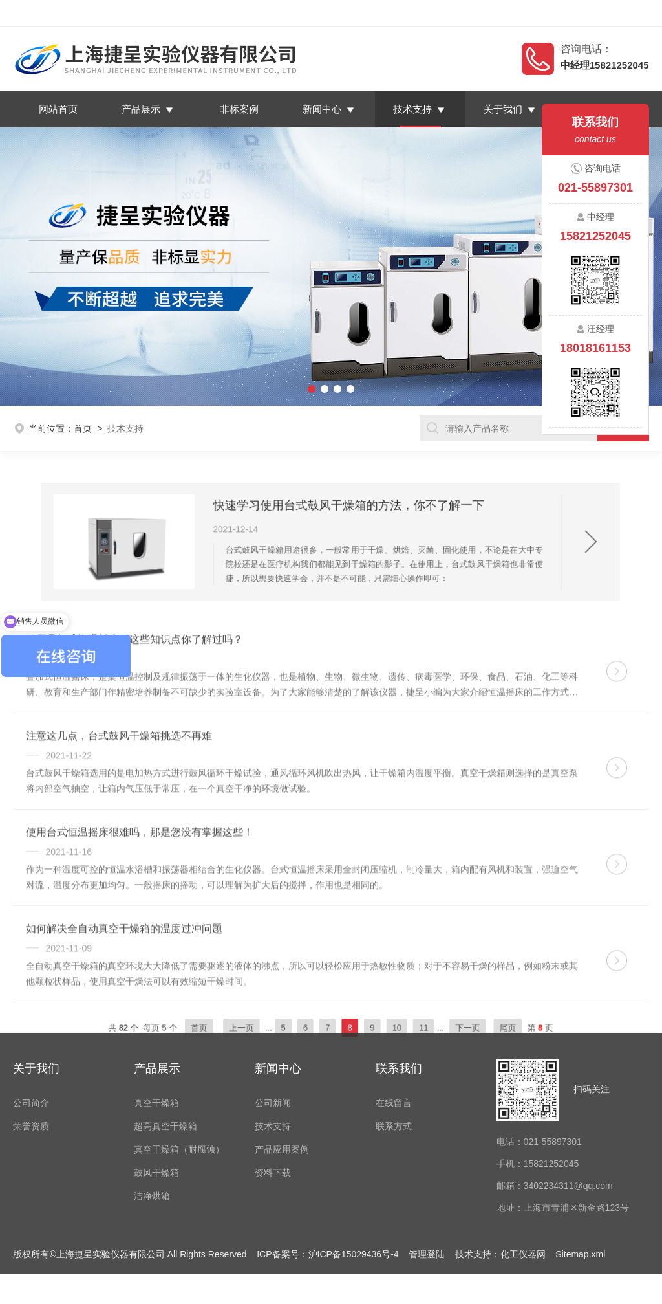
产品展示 (141, 109)
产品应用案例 (282, 1054)
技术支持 (413, 109)
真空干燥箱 (156, 1007)
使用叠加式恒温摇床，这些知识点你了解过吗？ (134, 672)
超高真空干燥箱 (165, 1031)
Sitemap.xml (580, 1159)
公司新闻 (273, 1007)
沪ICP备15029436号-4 (353, 1159)
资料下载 (273, 1077)
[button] (50, 266)
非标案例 (239, 109)
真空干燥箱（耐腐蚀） (179, 1054)
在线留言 (575, 13)
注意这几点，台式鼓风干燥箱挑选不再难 (119, 768)
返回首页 (525, 13)
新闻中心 (322, 109)
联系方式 (394, 1031)
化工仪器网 (523, 1159)
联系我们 (624, 13)
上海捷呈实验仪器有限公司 (119, 13)
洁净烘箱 (152, 1101)
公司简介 (31, 1007)
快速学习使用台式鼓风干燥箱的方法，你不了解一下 (343, 516)
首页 (83, 428)
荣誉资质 (31, 1031)
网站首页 (58, 109)
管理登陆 (427, 1159)
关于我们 (503, 109)
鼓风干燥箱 (156, 1077)
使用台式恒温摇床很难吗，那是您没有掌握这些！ (139, 864)
